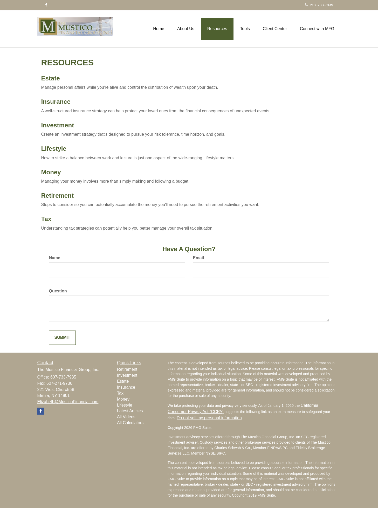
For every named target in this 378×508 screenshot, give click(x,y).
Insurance (56, 101)
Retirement (57, 195)
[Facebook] (46, 5)
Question (58, 291)
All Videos (126, 417)
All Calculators (130, 423)
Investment (57, 125)
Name (54, 258)
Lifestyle (53, 148)
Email (198, 258)
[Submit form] (62, 338)
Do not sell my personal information (209, 418)
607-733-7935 (319, 5)
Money (51, 172)
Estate (50, 78)
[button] (186, 29)
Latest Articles (130, 411)
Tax (46, 218)
